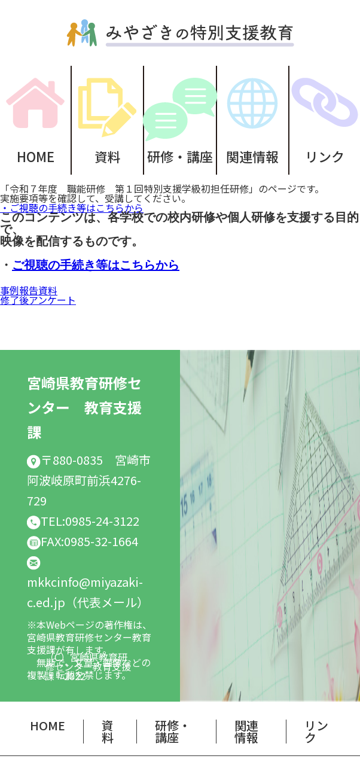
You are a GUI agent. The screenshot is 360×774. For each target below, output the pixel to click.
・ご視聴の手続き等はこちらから (72, 207)
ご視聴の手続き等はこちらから (95, 266)
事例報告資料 (28, 290)
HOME (35, 155)
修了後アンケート (38, 299)
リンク (316, 731)
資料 (107, 155)
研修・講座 (180, 155)
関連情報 (252, 155)
